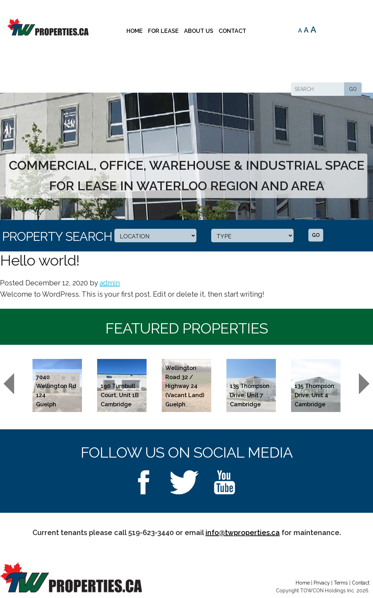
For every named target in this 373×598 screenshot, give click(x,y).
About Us (198, 31)
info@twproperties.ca (243, 532)
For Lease (163, 31)
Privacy (322, 583)
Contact (232, 31)
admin (110, 283)
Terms (341, 583)
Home (134, 31)
